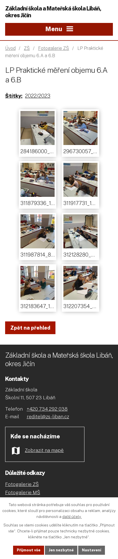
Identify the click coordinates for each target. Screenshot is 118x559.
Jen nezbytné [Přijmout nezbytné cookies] (61, 550)
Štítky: (13, 96)
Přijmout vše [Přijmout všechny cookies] (28, 550)
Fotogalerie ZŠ (53, 48)
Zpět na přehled (30, 328)
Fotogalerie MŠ (22, 492)
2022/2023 (37, 96)
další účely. (72, 516)
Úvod (10, 48)
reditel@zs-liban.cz (48, 416)
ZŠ (27, 48)
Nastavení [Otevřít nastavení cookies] (91, 550)
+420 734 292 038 (47, 409)
